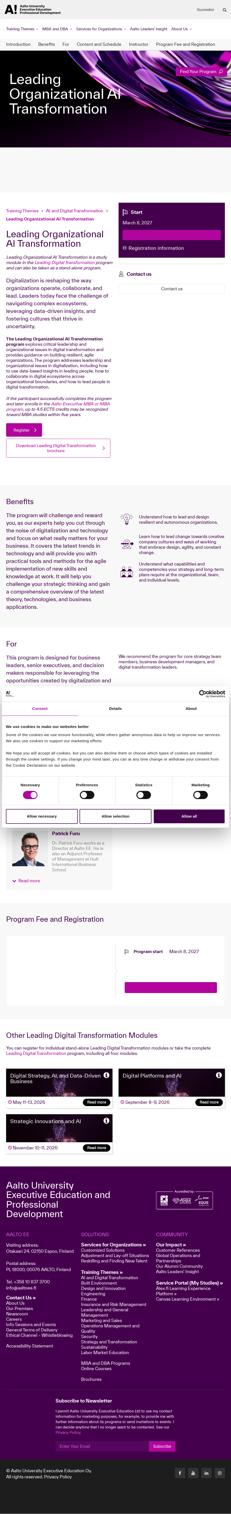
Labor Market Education (105, 1352)
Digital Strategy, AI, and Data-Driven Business (55, 1078)
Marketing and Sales (101, 1320)
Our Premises (19, 1308)
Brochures (91, 1379)
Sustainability (94, 1347)
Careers (14, 1319)
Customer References (178, 1250)
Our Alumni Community (179, 1266)
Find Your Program (201, 71)
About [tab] (191, 708)
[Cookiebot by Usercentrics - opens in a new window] (203, 694)
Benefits (46, 44)
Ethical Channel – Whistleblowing (39, 1335)
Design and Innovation (103, 1288)
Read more (96, 1102)
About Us (15, 1303)
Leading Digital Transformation (64, 262)
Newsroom (17, 1314)
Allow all (189, 816)
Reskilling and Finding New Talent (114, 1261)
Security (89, 1336)
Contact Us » (21, 1298)
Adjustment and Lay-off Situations (115, 1255)
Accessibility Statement (29, 1346)
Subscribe (162, 1446)
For (65, 44)
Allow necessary (42, 816)
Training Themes (23, 210)
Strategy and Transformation (109, 1342)
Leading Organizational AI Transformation (50, 218)
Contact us (172, 288)
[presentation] (163, 965)
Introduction (18, 44)
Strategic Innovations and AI (45, 1121)
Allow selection (115, 816)
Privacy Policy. (68, 1432)
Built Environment (99, 1283)
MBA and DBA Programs (105, 1363)
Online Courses (96, 1368)
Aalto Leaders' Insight (148, 29)
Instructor (138, 44)
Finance (89, 1299)
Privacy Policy (58, 1477)
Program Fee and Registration (185, 44)
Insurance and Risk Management (113, 1304)
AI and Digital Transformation (74, 210)
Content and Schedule (99, 44)
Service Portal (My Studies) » (189, 1283)
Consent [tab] (40, 708)
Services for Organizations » (113, 1245)
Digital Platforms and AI (152, 1075)
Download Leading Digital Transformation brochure (56, 448)
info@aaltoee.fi (21, 1288)
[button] (26, 880)
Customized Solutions (102, 1250)
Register (22, 430)
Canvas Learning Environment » (187, 1299)
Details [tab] (115, 708)
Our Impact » (171, 1245)
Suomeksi (205, 9)
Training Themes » (102, 1272)
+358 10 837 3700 (32, 1281)
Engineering (93, 1293)
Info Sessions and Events (31, 1324)
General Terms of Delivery (31, 1330)
